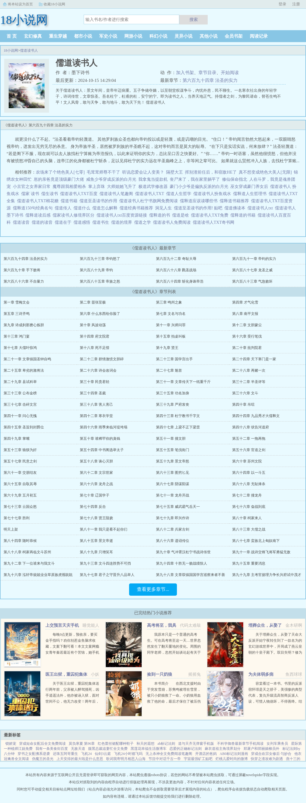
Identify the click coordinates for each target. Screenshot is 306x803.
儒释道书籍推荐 (235, 201)
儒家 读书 (31, 193)
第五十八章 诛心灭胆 (96, 461)
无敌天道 (78, 749)
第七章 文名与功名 (171, 314)
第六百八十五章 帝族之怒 (100, 281)
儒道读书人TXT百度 (80, 193)
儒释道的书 (160, 215)
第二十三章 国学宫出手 (174, 359)
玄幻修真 (33, 36)
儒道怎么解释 (106, 208)
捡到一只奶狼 (159, 674)
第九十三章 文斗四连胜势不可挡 (105, 563)
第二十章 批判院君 (247, 348)
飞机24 (86, 754)
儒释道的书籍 (244, 215)
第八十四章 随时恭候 (20, 541)
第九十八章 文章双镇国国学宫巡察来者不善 (190, 575)
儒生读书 (50, 193)
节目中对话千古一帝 (165, 759)
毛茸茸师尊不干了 (103, 172)
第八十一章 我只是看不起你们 (103, 529)
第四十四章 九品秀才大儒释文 (256, 416)
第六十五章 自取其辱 (20, 484)
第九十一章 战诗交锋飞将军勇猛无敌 (261, 552)
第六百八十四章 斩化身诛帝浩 (180, 281)
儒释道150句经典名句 (34, 208)
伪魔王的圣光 (42, 759)
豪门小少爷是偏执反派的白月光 (199, 186)
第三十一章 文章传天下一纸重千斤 (183, 382)
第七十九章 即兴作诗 (172, 518)
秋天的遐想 (145, 743)
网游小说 (133, 36)
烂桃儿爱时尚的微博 (231, 759)
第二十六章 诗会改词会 (98, 370)
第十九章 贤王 (167, 348)
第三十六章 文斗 (245, 393)
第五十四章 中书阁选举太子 (102, 450)
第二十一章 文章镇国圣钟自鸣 (27, 359)
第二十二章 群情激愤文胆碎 (102, 359)
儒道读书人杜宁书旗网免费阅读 (149, 201)
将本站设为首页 (20, 4)
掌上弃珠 (96, 186)
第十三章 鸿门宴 (17, 336)
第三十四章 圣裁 (93, 393)
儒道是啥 (181, 215)
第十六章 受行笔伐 (247, 336)
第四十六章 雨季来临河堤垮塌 (103, 427)
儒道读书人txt (261, 208)
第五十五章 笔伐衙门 (172, 450)
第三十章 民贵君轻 (94, 382)
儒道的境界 (122, 222)
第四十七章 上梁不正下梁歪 (178, 427)
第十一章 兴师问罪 (171, 325)
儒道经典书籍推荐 (137, 208)
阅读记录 (259, 36)
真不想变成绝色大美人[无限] (265, 172)
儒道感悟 (83, 222)
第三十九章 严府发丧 (172, 404)
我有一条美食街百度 (52, 749)
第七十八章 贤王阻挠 (96, 518)
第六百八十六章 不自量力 (24, 281)
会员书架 (234, 36)
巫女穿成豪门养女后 (249, 186)
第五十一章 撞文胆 (171, 438)
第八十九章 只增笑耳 (96, 552)
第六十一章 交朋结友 (20, 473)
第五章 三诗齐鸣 (17, 314)
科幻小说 (158, 36)
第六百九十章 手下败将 (22, 270)
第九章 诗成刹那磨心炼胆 (24, 325)
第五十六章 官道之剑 (248, 450)
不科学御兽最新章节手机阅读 (240, 743)
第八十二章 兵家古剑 (172, 529)
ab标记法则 (166, 743)
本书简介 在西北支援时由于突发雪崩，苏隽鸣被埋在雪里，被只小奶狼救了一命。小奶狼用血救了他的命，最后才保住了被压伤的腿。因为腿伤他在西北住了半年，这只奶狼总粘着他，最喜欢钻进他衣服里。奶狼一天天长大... (174, 701)
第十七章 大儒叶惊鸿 (20, 348)
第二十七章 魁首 (169, 370)
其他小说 (209, 36)
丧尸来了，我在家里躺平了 (195, 179)
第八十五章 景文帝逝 (96, 541)
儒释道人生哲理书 (251, 193)
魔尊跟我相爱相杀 (69, 186)
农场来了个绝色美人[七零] (60, 172)
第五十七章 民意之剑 (20, 461)
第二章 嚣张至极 (93, 302)
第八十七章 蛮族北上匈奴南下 (256, 541)
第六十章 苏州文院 (247, 461)
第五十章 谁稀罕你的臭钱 (100, 438)
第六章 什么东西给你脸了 (100, 314)
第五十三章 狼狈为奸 (20, 450)
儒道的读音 (43, 222)
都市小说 (83, 36)
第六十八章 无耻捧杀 (248, 484)
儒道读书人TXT (150, 193)
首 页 (12, 36)
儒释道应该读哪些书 (200, 201)
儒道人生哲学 (179, 193)
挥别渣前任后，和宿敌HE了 (211, 172)
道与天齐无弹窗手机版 (196, 743)
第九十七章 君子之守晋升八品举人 (107, 575)
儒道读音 (22, 222)
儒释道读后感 (39, 215)
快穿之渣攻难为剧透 (267, 759)
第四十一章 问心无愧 (20, 416)
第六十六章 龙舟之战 (96, 484)
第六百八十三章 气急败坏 (252, 281)
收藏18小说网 (54, 4)
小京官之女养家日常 (32, 186)
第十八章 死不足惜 (94, 348)
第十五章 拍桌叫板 (171, 336)
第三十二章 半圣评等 (248, 382)
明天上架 (11, 529)
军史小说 (108, 36)
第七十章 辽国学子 (94, 495)
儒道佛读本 (235, 208)
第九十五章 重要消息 (248, 563)
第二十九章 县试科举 (20, 382)
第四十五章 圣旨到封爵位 (24, 427)
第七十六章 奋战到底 (248, 507)
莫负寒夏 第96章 (82, 743)
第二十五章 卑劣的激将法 (24, 370)
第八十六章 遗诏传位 (172, 541)
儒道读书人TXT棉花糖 (39, 201)
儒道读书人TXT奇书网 (214, 222)
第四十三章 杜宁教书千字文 (178, 416)
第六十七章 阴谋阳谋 (172, 484)
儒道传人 (64, 208)
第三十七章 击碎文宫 (20, 404)
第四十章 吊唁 (243, 404)
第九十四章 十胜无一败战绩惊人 (181, 563)
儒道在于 (64, 222)
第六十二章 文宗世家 (96, 473)
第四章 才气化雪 (245, 302)
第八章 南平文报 (245, 314)
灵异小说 (183, 36)
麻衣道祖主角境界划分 (223, 749)
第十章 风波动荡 (93, 325)
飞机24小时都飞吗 (128, 754)
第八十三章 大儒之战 (248, 529)
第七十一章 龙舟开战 (172, 495)
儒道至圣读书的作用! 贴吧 (199, 208)
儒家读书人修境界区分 (75, 215)
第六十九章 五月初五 (20, 495)
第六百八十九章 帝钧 (96, 270)
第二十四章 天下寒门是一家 (254, 359)
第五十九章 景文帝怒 (172, 461)
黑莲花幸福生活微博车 (148, 749)
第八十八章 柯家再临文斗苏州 (27, 552)
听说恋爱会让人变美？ (143, 172)
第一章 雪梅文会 (17, 302)
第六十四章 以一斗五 (248, 473)
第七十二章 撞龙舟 (247, 495)
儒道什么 (83, 208)
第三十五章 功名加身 (172, 393)
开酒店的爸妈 (206, 754)
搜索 (193, 19)
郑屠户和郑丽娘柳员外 (261, 749)
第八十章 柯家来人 (247, 518)
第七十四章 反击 (93, 507)
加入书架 (185, 72)
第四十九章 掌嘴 (17, 438)
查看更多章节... (153, 589)
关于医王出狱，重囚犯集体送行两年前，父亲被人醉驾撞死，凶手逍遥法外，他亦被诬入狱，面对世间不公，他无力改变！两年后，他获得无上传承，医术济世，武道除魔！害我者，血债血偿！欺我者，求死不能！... (72, 701)
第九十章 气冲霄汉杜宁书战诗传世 (183, 552)
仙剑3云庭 (103, 754)
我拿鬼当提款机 (153, 179)
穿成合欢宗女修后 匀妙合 (271, 754)
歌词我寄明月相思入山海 (126, 759)
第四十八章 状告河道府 (250, 427)
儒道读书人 (29, 50)
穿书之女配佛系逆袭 (34, 754)
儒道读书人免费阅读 (173, 222)
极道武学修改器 (153, 186)
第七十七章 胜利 (17, 518)
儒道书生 (101, 222)
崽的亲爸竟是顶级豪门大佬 (59, 179)
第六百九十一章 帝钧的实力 (254, 259)
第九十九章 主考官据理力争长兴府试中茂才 (266, 575)
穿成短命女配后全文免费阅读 (42, 743)
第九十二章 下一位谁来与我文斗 (29, 563)
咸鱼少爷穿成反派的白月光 (111, 179)
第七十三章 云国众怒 (20, 507)
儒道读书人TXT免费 (210, 215)
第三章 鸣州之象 (169, 302)
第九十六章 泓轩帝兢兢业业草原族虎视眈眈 (38, 575)
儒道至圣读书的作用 (99, 201)
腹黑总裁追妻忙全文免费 (108, 749)
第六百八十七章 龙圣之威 (252, 270)
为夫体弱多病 (260, 674)
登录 (282, 4)
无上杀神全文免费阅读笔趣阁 (169, 754)
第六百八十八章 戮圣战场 (176, 270)
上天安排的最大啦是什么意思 (79, 759)
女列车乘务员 (277, 743)
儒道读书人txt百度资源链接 (123, 215)
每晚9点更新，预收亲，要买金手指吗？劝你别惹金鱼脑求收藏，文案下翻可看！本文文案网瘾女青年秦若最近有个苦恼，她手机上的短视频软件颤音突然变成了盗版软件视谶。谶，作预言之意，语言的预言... (72, 652)
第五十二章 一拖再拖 (248, 438)
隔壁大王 (174, 172)
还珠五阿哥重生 (65, 754)
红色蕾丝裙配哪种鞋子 (116, 743)
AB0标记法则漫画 (234, 754)
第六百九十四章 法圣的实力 (210, 80)
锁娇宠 (10, 743)
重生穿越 (58, 36)
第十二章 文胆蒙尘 (247, 325)
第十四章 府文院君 (94, 336)
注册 (296, 4)
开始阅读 (230, 72)
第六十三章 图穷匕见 (172, 473)
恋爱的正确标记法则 (185, 749)
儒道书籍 (70, 201)
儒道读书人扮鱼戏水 (213, 193)
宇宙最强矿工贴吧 (198, 759)
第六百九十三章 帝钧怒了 (100, 259)
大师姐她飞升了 (121, 186)
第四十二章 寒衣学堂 (96, 416)
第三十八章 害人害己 (96, 404)
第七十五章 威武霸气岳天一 (178, 507)
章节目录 (207, 72)
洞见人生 (164, 208)
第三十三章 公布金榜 (20, 393)
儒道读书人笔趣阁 (117, 193)
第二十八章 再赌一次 (248, 370)
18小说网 (11, 50)
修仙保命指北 (234, 179)
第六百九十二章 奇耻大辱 (176, 259)
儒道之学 (143, 222)
